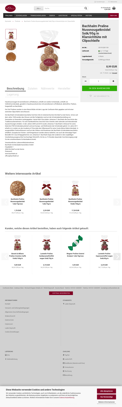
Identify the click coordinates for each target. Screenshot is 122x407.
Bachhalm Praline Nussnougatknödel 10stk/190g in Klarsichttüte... (75, 201)
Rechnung (67, 371)
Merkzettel (112, 2)
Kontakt (7, 304)
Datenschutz (9, 320)
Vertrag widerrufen (61, 293)
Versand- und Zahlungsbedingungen (17, 308)
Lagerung (13, 94)
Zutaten (32, 88)
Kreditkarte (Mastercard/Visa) (74, 363)
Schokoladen (21, 15)
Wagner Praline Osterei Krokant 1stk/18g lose (75, 255)
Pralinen (8, 15)
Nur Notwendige (106, 397)
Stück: (84, 77)
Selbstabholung (11, 359)
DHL (7, 355)
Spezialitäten (76, 15)
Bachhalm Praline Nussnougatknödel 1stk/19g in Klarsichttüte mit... (46, 201)
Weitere (89, 15)
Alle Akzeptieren (106, 391)
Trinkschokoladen (38, 15)
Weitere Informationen (106, 402)
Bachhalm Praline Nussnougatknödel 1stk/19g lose (17, 201)
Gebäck (52, 15)
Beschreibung (15, 88)
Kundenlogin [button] (99, 2)
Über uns (113, 15)
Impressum (9, 324)
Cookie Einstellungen (12, 332)
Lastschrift (67, 359)
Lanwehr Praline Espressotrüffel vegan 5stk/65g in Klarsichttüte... (104, 256)
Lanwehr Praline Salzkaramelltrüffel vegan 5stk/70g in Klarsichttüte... (46, 256)
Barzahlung (67, 375)
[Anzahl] (99, 81)
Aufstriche (62, 15)
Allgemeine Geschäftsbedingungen (17, 312)
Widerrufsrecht (10, 316)
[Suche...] (38, 8)
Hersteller (64, 88)
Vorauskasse (68, 367)
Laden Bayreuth (10, 328)
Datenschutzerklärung (66, 397)
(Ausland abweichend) (105, 53)
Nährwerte (47, 88)
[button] (85, 81)
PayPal (66, 355)
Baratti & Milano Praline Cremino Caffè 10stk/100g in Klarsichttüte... (17, 256)
